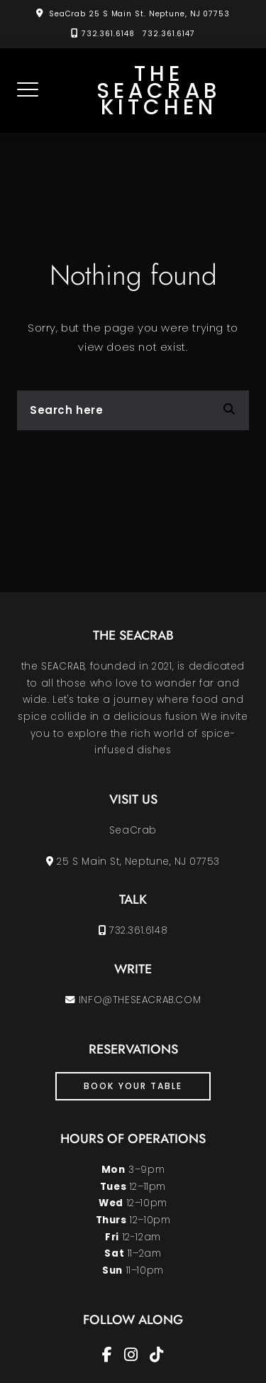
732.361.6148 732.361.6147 (138, 33)
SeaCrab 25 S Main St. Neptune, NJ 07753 (139, 14)
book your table (133, 1086)
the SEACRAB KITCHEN (158, 90)
